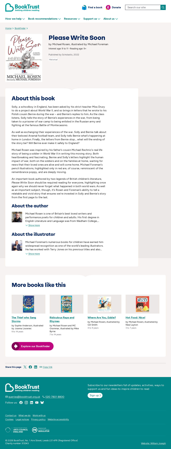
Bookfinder (20, 28)
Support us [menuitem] (91, 18)
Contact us (10, 415)
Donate (116, 7)
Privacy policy (38, 419)
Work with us (39, 415)
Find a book (95, 7)
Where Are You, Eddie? (102, 317)
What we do (24, 415)
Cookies (9, 419)
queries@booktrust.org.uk (24, 396)
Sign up (95, 395)
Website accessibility (58, 419)
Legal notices (22, 419)
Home (8, 28)
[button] (25, 367)
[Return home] (22, 7)
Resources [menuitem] (72, 18)
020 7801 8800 (54, 396)
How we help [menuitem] (15, 18)
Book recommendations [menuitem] (44, 18)
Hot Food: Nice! (135, 317)
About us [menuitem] (110, 18)
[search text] (143, 7)
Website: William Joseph (153, 443)
